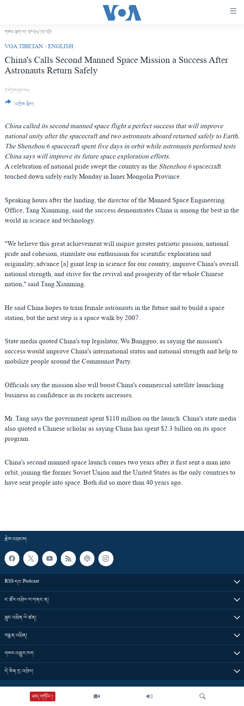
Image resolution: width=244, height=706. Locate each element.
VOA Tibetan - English (39, 47)
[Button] (19, 106)
